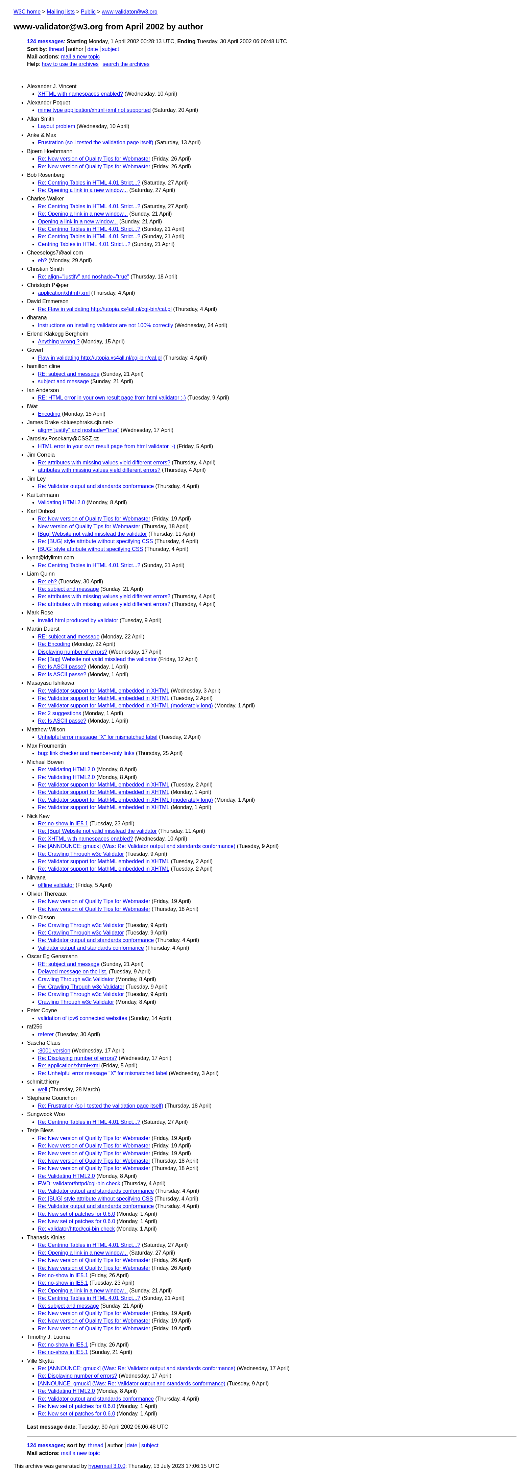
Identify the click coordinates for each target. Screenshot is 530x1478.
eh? (42, 260)
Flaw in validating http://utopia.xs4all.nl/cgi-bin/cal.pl (100, 358)
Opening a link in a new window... (78, 221)
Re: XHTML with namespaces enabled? (85, 839)
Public (88, 12)
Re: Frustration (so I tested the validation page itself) (100, 1106)
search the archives (126, 64)
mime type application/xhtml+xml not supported (94, 110)
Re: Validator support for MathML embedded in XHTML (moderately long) (125, 705)
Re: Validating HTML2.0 (66, 769)
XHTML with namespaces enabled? (80, 94)
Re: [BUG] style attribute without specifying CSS (95, 541)
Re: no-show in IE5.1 (63, 823)
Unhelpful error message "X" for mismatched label (98, 737)
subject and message (63, 381)
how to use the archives (70, 64)
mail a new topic (80, 56)
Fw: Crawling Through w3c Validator (81, 987)
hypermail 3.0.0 (106, 1466)
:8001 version (54, 1050)
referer (46, 1034)
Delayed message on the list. (72, 971)
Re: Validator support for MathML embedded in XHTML (103, 691)
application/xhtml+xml (64, 293)
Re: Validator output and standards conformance (96, 486)
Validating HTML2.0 (61, 502)
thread (56, 49)
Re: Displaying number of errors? (77, 1058)
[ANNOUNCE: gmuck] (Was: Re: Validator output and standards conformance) (131, 1383)
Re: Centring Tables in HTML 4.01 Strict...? (89, 183)
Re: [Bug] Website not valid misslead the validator (97, 659)
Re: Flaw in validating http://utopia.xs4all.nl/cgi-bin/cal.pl (105, 309)
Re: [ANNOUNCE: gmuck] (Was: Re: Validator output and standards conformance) (136, 846)
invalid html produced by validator (78, 620)
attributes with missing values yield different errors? (99, 470)
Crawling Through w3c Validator (76, 979)
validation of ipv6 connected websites (82, 1018)
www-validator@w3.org (130, 12)
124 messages (45, 41)
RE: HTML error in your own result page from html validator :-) (112, 398)
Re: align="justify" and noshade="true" (83, 277)
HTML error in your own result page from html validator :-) (106, 446)
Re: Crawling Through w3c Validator (81, 854)
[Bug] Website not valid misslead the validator (92, 534)
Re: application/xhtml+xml (69, 1065)
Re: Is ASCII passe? (62, 667)
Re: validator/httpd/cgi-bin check (76, 1229)
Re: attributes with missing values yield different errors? (104, 462)
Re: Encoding (54, 644)
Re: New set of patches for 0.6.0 (76, 1214)
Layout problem (56, 126)
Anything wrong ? (59, 341)
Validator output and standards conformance (91, 948)
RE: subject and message (68, 374)
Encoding (49, 414)
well (42, 1089)
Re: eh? (47, 581)
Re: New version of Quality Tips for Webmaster (94, 159)
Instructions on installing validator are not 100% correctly (105, 325)
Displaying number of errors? (72, 652)
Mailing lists (61, 12)
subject (110, 49)
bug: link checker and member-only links (86, 753)
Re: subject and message (68, 589)
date (92, 49)
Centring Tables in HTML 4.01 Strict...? (84, 244)
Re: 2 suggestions (59, 713)
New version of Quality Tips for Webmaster (89, 526)
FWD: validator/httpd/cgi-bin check (79, 1183)
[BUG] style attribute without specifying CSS (90, 549)
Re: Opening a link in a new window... (83, 190)
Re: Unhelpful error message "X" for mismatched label (102, 1073)
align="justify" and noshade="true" (78, 430)
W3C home (27, 12)
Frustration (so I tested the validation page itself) (95, 142)
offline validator (56, 885)
